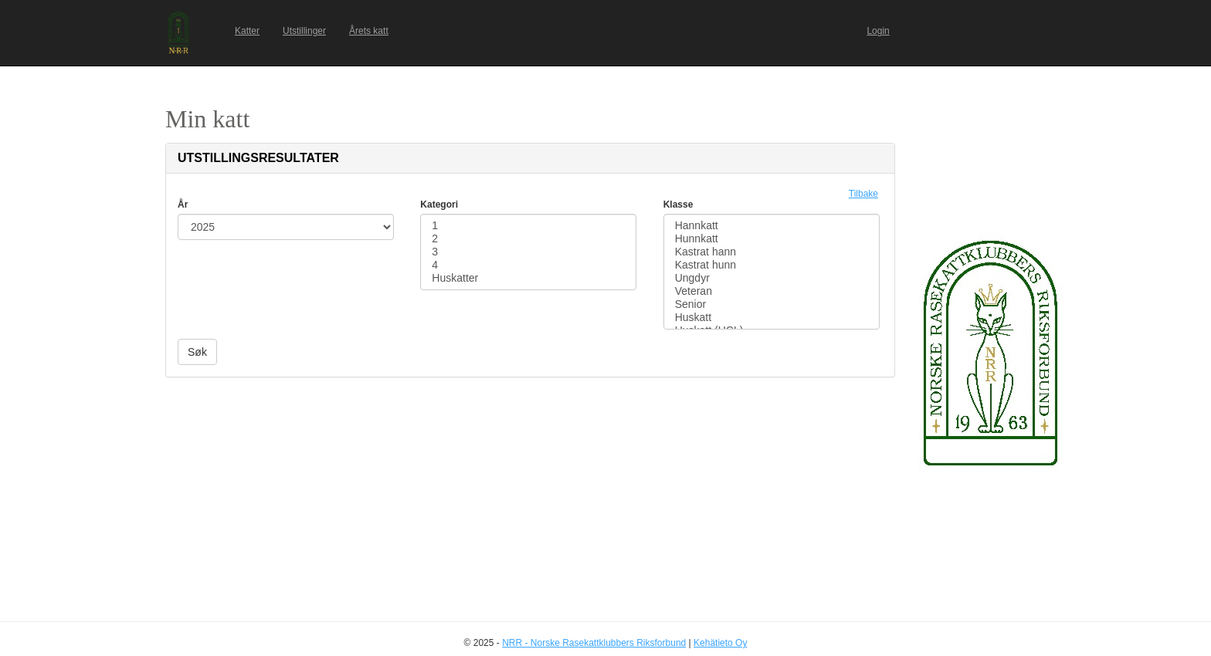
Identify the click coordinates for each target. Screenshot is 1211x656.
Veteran (771, 291)
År (183, 204)
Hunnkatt (771, 238)
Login (878, 30)
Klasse (678, 204)
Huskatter (528, 278)
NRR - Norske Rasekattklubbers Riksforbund (594, 642)
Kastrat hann (771, 252)
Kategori (439, 204)
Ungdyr (771, 278)
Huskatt (771, 317)
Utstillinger (304, 30)
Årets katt (368, 30)
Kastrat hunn (771, 265)
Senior (771, 304)
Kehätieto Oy (720, 642)
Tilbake (863, 193)
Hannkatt (771, 225)
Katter (247, 30)
